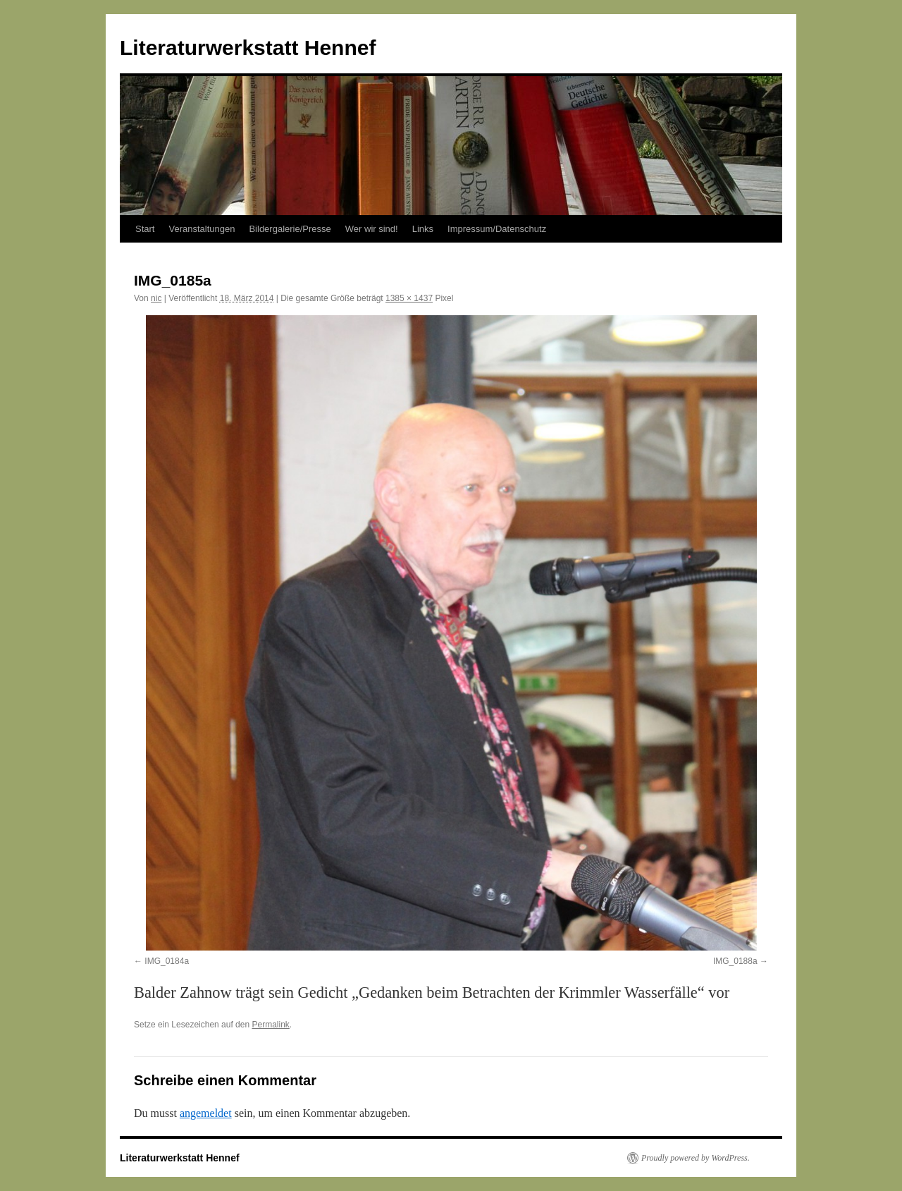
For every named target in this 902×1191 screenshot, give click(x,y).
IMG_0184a (166, 961)
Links (422, 229)
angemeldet (206, 1113)
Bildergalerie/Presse (289, 229)
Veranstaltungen (201, 229)
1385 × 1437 (409, 298)
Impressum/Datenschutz (496, 229)
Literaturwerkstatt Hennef (248, 47)
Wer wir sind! (371, 229)
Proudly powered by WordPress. (695, 1158)
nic (156, 298)
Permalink (270, 1025)
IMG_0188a (735, 961)
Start (144, 229)
